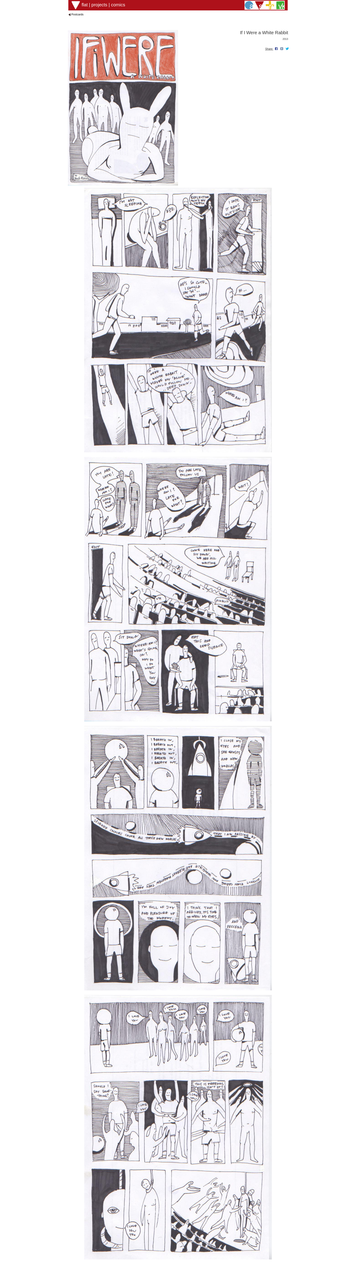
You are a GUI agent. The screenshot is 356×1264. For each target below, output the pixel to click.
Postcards (77, 14)
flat (85, 4)
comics (118, 4)
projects (99, 4)
